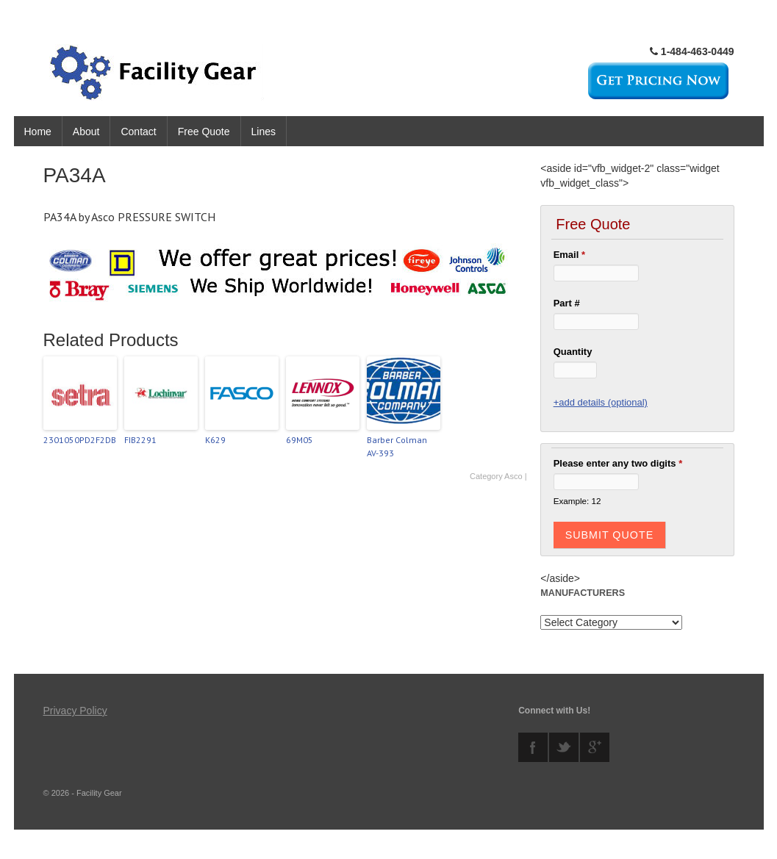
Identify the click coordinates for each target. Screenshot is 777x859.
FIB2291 (140, 439)
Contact (138, 131)
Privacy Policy (75, 710)
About (86, 131)
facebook (533, 747)
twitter (564, 747)
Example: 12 (577, 501)
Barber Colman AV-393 (397, 446)
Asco (513, 476)
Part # (567, 303)
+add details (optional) (601, 402)
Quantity (573, 351)
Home (37, 131)
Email (569, 254)
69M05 (299, 439)
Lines (263, 131)
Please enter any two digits (618, 463)
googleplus (594, 747)
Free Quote (204, 131)
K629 (215, 439)
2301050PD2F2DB (79, 439)
